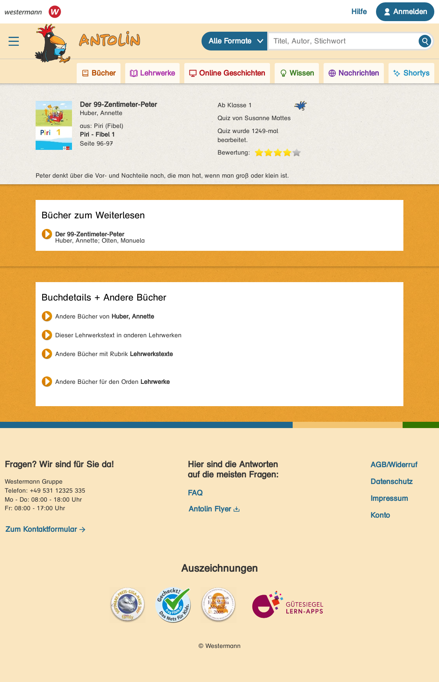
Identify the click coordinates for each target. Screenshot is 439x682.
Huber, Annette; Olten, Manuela (100, 235)
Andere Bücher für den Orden (112, 381)
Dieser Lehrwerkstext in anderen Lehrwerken (118, 335)
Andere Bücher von (104, 316)
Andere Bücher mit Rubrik (114, 354)
